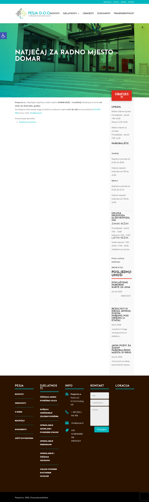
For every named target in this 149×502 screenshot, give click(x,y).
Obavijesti (88, 14)
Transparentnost (124, 14)
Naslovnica (107, 2)
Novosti (54, 14)
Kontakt (131, 2)
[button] (3, 35)
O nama (116, 2)
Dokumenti (103, 14)
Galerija (123, 2)
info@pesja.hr (36, 113)
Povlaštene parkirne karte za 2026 (121, 285)
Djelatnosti (70, 14)
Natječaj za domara (27, 122)
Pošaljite (101, 429)
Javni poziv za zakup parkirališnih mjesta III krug (121, 349)
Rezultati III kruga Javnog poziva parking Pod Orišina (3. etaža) (121, 315)
